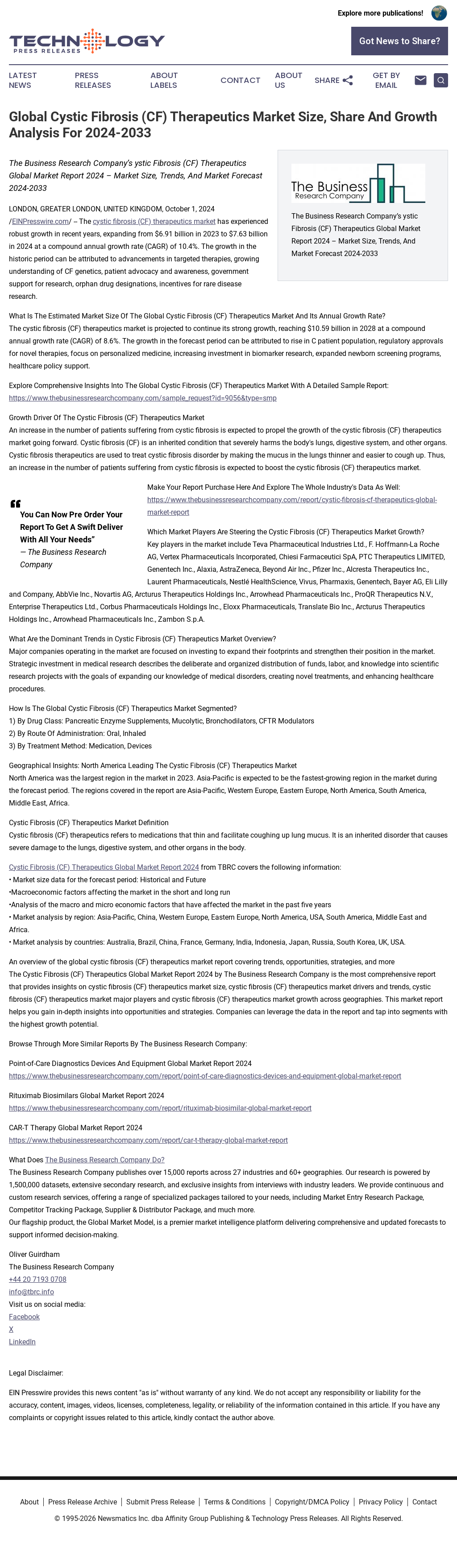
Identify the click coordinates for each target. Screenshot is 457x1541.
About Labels (164, 80)
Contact (240, 80)
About (29, 1502)
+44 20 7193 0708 (37, 1279)
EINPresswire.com (40, 221)
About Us (289, 80)
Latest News (23, 80)
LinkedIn (22, 1342)
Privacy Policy (381, 1502)
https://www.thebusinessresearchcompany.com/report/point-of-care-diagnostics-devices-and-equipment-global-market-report (205, 1076)
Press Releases (93, 80)
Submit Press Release (160, 1502)
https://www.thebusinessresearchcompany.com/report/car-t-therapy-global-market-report (148, 1140)
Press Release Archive (82, 1502)
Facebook (24, 1317)
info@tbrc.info (31, 1292)
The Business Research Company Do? (105, 1160)
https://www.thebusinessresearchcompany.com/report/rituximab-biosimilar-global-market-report (160, 1108)
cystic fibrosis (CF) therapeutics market (154, 221)
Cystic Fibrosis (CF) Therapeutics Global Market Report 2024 (104, 867)
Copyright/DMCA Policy (312, 1502)
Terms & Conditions (235, 1502)
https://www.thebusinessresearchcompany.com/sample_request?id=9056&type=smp (143, 398)
